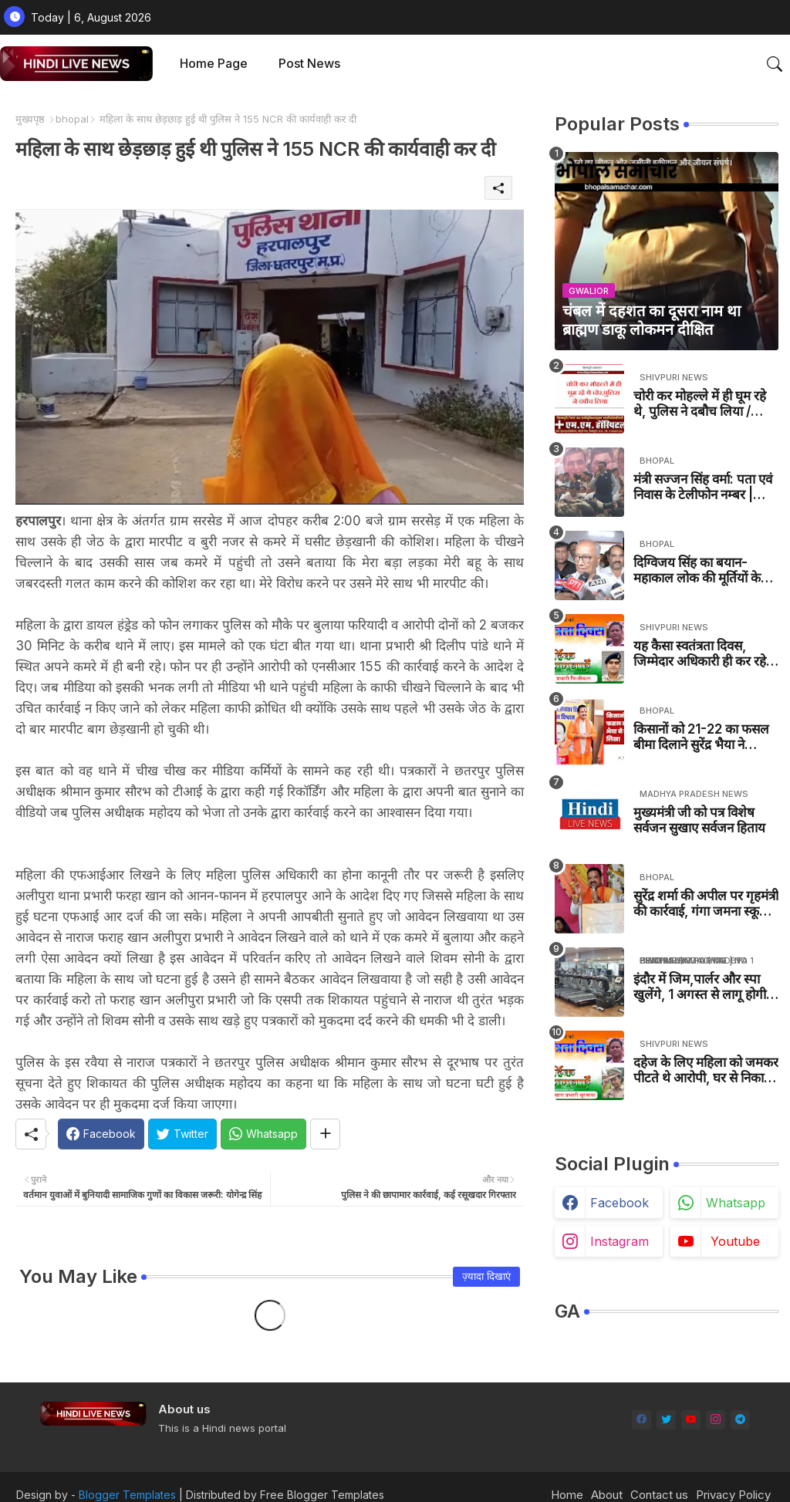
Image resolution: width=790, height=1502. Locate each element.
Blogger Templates (127, 1494)
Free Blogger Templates (322, 1494)
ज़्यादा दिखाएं (486, 1276)
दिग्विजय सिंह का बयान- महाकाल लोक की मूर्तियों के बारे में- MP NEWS (697, 570)
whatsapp (735, 1202)
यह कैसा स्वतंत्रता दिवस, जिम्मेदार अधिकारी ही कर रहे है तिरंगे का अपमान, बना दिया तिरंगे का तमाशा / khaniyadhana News (704, 654)
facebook (619, 1202)
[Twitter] (182, 1134)
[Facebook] (101, 1134)
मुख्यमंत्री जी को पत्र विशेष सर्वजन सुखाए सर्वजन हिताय (699, 820)
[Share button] (325, 1134)
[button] (774, 64)
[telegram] (740, 1419)
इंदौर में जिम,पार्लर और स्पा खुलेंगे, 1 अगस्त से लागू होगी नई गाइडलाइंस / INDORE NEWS (699, 987)
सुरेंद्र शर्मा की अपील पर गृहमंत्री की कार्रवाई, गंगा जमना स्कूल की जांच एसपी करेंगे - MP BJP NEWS (705, 904)
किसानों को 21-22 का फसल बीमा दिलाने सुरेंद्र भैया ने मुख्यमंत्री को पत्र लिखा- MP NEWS (701, 737)
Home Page (214, 63)
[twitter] (666, 1419)
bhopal (72, 119)
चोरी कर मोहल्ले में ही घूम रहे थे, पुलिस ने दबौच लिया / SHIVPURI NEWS (699, 404)
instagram (619, 1241)
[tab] (213, 64)
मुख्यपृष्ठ (30, 119)
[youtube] (691, 1419)
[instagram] (715, 1419)
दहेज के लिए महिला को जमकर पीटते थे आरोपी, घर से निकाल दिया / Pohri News (705, 1070)
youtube (735, 1241)
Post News (309, 63)
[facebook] (641, 1419)
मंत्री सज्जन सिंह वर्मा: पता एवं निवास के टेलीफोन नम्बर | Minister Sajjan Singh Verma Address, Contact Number (702, 487)
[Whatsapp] (263, 1134)
